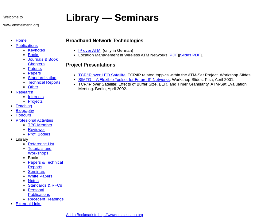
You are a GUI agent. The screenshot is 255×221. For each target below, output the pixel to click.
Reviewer (36, 129)
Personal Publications (39, 192)
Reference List (41, 144)
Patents (35, 68)
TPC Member (40, 125)
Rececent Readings (46, 199)
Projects (35, 101)
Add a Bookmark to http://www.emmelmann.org (104, 215)
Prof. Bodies (39, 134)
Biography (25, 110)
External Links (28, 203)
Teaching (24, 106)
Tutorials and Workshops (40, 150)
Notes (33, 180)
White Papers (40, 176)
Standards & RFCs (45, 185)
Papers (34, 73)
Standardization (42, 77)
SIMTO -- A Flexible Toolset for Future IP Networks (124, 79)
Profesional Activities (34, 120)
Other (33, 87)
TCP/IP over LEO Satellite (102, 75)
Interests (36, 96)
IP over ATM (89, 50)
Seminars (36, 171)
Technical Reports (44, 82)
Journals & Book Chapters (43, 61)
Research (24, 92)
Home (21, 40)
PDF (174, 55)
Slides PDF (190, 55)
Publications (27, 45)
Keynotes (36, 50)
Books (33, 54)
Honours (23, 115)
